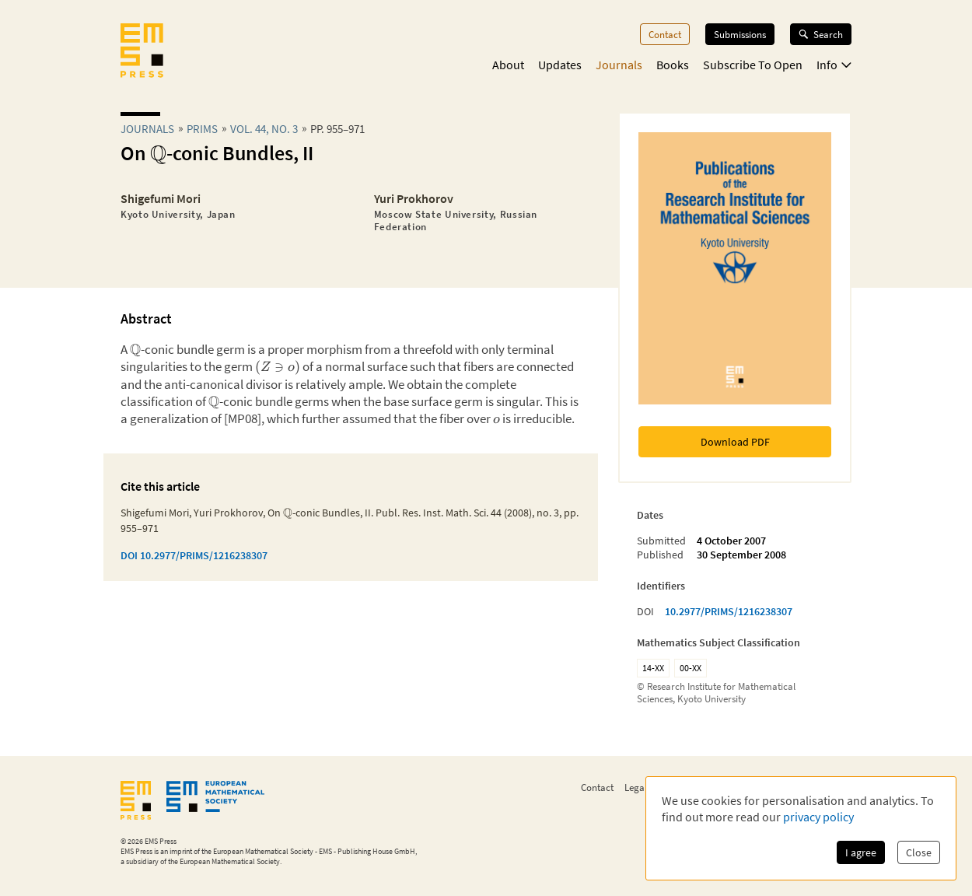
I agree (860, 852)
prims (202, 128)
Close (919, 852)
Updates (560, 64)
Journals (619, 64)
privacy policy (818, 816)
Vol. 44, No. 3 (264, 128)
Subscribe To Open (752, 64)
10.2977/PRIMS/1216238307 (728, 611)
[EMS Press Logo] (142, 52)
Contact (665, 34)
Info (833, 64)
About (508, 64)
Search (821, 34)
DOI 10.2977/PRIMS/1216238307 (194, 555)
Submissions (740, 34)
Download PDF (735, 442)
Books (672, 64)
